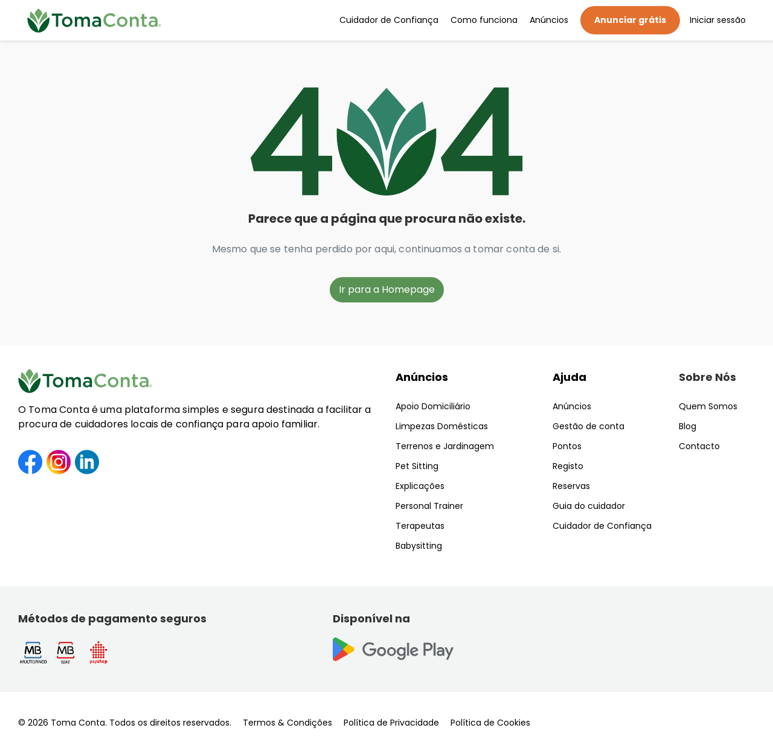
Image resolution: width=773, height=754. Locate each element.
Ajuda (569, 377)
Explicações (420, 486)
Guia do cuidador (589, 506)
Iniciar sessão (718, 20)
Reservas (571, 486)
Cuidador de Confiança (388, 20)
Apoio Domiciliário (433, 406)
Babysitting (419, 546)
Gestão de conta (588, 426)
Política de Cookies (490, 723)
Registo (568, 466)
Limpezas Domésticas (442, 426)
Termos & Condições (287, 723)
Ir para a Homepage (387, 289)
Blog (687, 426)
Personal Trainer (429, 506)
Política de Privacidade (391, 723)
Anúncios (549, 20)
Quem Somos (708, 406)
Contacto (699, 446)
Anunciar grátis (630, 20)
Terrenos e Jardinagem (445, 446)
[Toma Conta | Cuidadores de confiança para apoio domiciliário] (94, 20)
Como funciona (484, 20)
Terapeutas (420, 526)
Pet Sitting (417, 466)
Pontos (567, 446)
